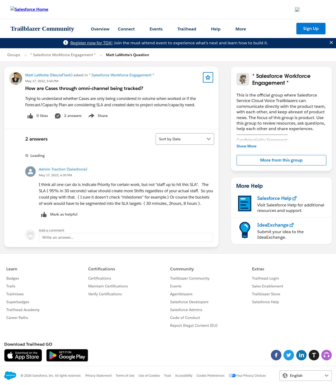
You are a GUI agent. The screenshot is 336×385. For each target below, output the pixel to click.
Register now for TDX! (91, 43)
